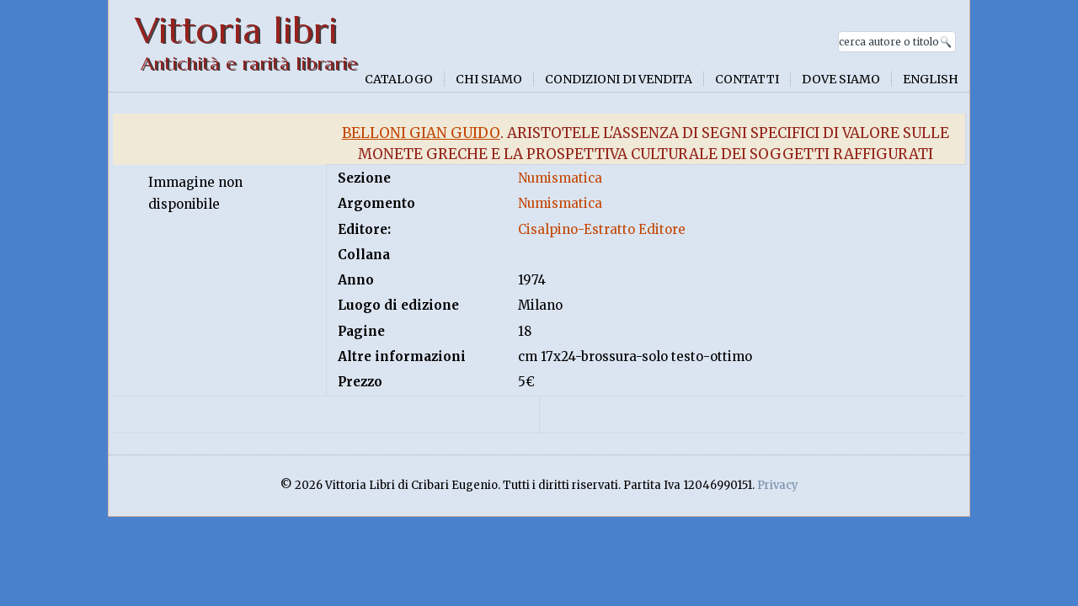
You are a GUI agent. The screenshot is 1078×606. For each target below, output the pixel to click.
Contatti (747, 79)
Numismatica (560, 178)
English (930, 79)
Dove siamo (841, 79)
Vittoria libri (236, 30)
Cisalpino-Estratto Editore (602, 229)
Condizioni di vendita (618, 79)
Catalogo (399, 79)
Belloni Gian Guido (421, 133)
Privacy (777, 485)
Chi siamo (489, 79)
